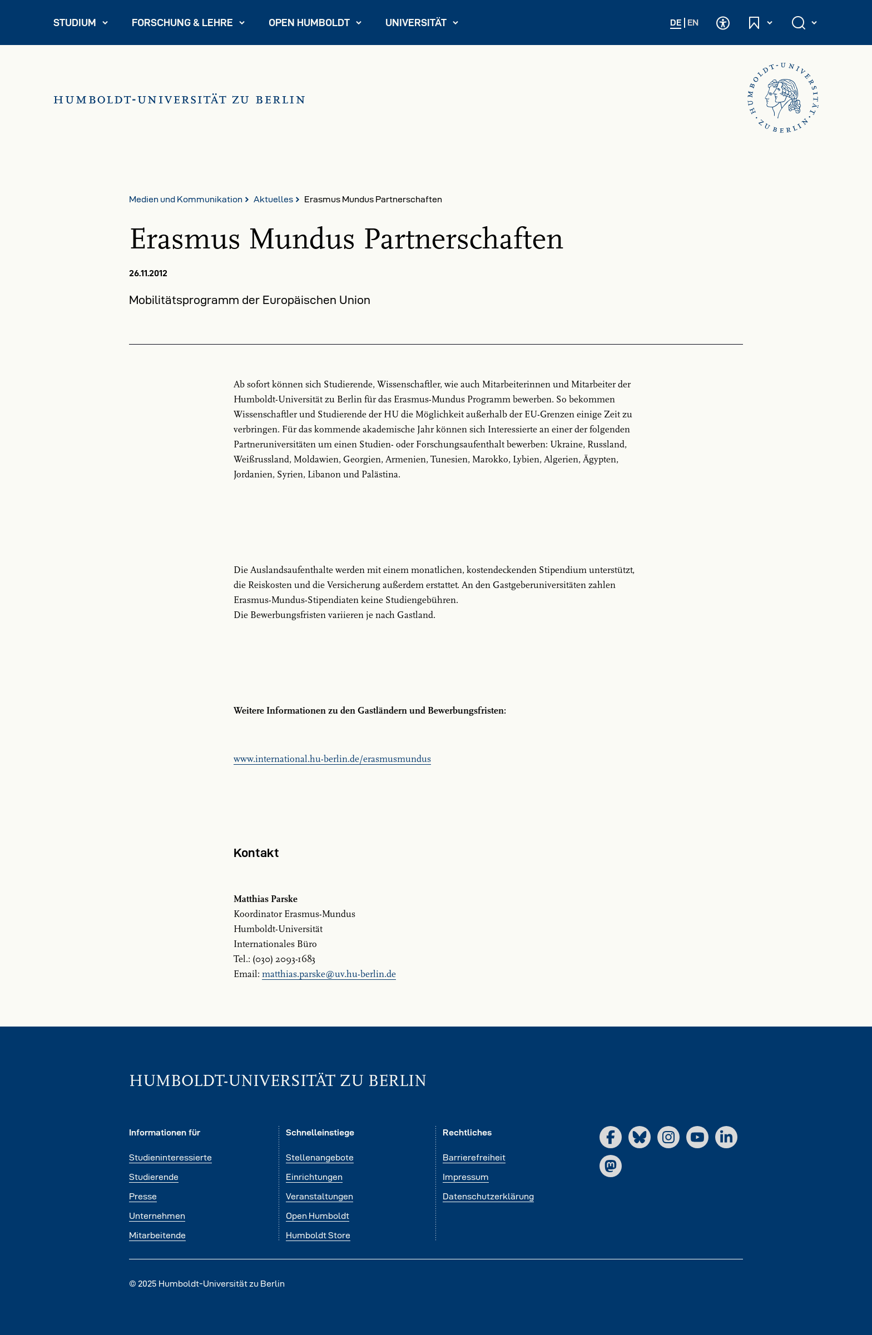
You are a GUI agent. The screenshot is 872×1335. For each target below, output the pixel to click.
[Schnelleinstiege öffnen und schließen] (761, 22)
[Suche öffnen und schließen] (805, 22)
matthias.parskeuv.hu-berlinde (329, 974)
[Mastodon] (611, 1166)
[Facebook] (611, 1137)
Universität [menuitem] (427, 25)
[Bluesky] (639, 1137)
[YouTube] (697, 1137)
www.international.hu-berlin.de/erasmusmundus (332, 759)
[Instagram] (668, 1137)
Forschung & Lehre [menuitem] (188, 25)
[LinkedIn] (726, 1137)
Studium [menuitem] (85, 25)
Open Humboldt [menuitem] (319, 25)
